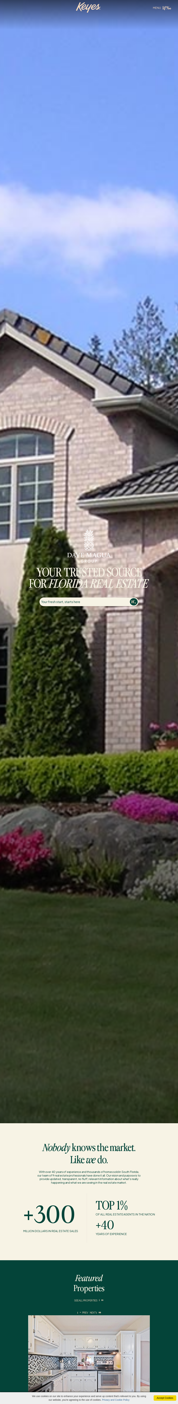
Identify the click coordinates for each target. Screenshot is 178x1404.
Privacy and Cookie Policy (116, 1399)
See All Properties (89, 1300)
